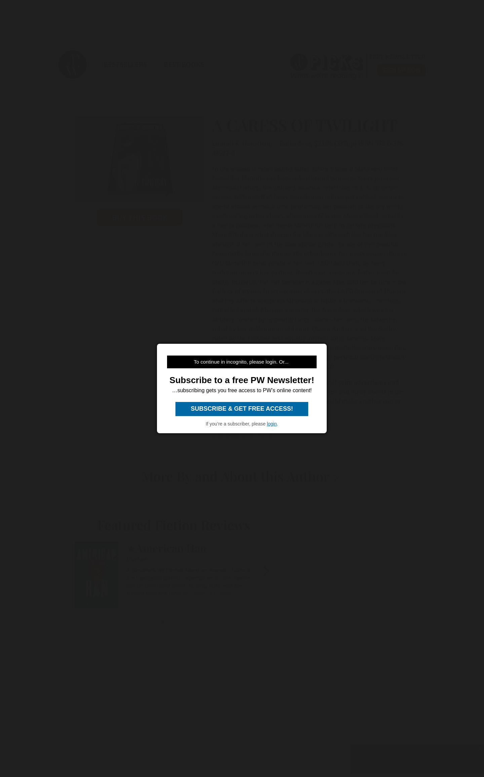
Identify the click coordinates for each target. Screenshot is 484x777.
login (272, 424)
